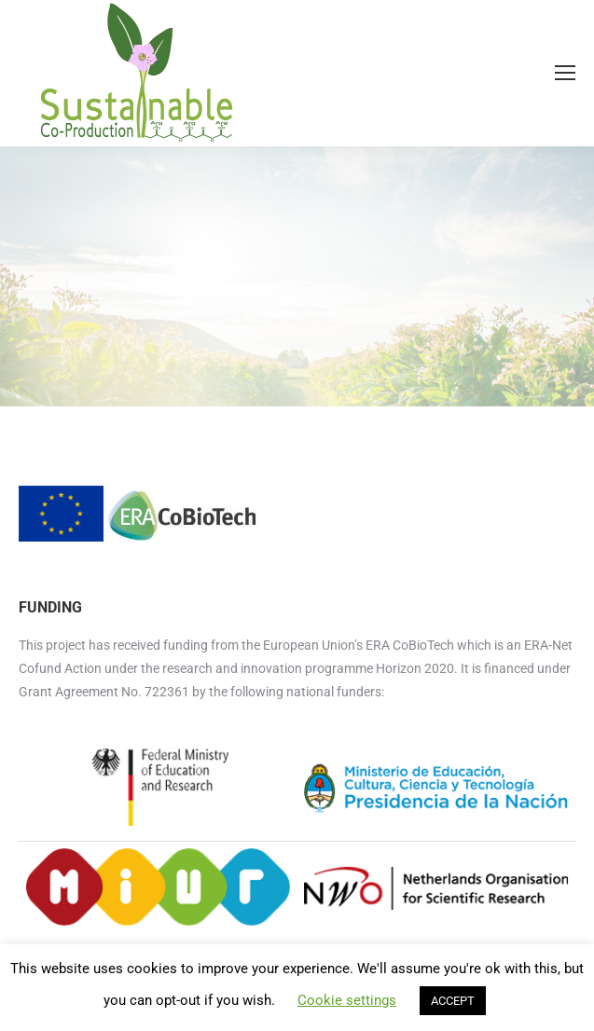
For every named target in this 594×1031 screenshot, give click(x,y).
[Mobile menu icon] (565, 72)
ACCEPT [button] (453, 1001)
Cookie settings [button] (346, 1000)
